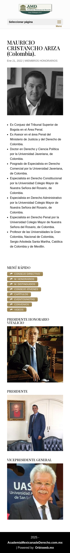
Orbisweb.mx (44, 547)
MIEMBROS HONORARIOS (41, 60)
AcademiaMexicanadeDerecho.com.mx (35, 542)
